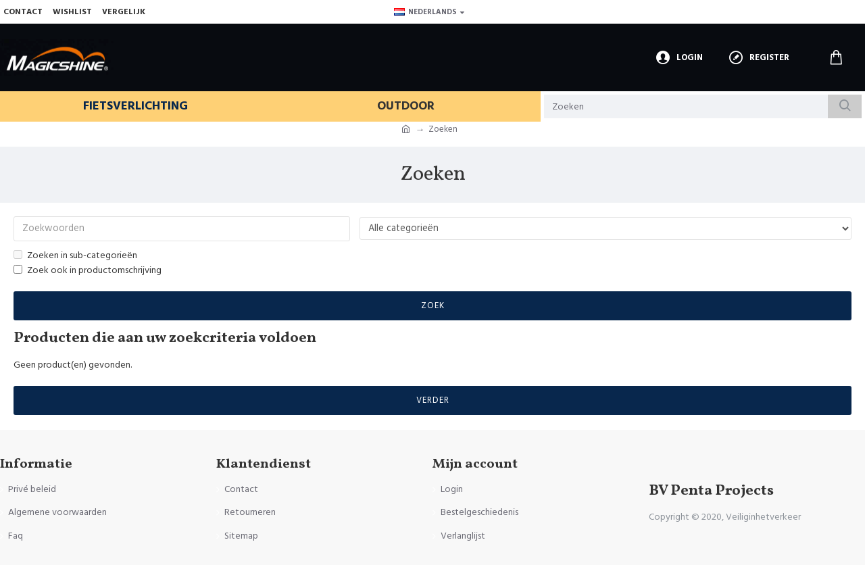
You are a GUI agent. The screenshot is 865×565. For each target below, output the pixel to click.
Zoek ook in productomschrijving (88, 271)
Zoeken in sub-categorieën (75, 256)
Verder (432, 401)
